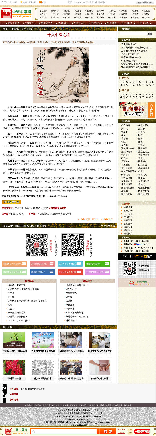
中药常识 (112, 11)
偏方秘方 (43, 14)
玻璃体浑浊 (143, 168)
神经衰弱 (125, 155)
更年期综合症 (127, 148)
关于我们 (28, 405)
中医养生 (146, 17)
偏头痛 (124, 145)
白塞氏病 (125, 174)
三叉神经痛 (126, 151)
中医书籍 (77, 11)
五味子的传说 (14, 378)
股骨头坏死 (126, 184)
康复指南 (128, 227)
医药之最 (41, 29)
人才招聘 (55, 405)
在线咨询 (128, 220)
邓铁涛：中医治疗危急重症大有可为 (77, 378)
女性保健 (134, 17)
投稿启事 (37, 405)
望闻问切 (100, 11)
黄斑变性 (125, 161)
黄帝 (23, 107)
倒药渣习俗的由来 (16, 285)
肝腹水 (141, 132)
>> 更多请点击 (108, 226)
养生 (130, 433)
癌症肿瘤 (125, 125)
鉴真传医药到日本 (42, 378)
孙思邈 (19, 151)
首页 (5, 29)
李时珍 (19, 178)
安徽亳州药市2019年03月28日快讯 (138, 64)
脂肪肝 (141, 128)
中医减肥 (77, 17)
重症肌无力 (143, 151)
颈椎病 (124, 191)
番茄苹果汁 (71, 320)
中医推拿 (112, 14)
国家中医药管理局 (36, 389)
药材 (130, 429)
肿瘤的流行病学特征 (131, 57)
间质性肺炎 (143, 191)
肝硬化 (124, 128)
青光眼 (141, 158)
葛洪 (31, 143)
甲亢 (140, 135)
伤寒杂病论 (17, 137)
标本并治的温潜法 (16, 312)
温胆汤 (69, 297)
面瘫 (140, 141)
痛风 (123, 135)
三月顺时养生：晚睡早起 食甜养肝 (19, 351)
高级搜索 (127, 405)
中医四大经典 (17, 213)
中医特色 (95, 23)
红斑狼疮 (142, 174)
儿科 (10, 160)
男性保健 (123, 17)
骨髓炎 (141, 184)
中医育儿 (112, 17)
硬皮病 (141, 178)
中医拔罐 (55, 14)
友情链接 (82, 405)
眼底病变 (142, 161)
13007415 (148, 244)
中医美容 (89, 17)
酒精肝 (124, 132)
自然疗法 (55, 17)
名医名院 (43, 11)
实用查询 (128, 223)
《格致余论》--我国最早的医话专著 (54, 213)
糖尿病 (124, 138)
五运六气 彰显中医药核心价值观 (23, 289)
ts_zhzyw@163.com (103, 422)
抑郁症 (141, 145)
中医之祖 (19, 208)
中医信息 (62, 23)
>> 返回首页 (107, 219)
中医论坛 (144, 23)
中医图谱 (134, 11)
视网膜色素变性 (128, 171)
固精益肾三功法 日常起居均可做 (75, 351)
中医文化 (146, 11)
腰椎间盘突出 (127, 187)
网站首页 (12, 23)
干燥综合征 (126, 178)
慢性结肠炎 (126, 194)
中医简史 (66, 11)
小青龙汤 (70, 304)
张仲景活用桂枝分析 (17, 316)
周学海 (11, 293)
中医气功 (100, 14)
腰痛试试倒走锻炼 (99, 378)
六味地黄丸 (71, 293)
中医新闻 (89, 11)
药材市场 (55, 11)
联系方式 (46, 405)
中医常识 (78, 23)
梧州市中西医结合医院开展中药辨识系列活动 (110, 351)
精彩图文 (128, 233)
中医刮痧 (77, 14)
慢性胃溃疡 (143, 194)
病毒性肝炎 (143, 125)
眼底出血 (142, 164)
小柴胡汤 (70, 308)
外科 (10, 125)
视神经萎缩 (126, 168)
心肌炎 (141, 171)
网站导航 (100, 405)
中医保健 (111, 23)
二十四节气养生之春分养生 (44, 351)
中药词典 (123, 11)
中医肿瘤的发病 (128, 60)
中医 (51, 190)
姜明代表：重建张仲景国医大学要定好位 (27, 301)
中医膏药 (66, 14)
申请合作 (73, 405)
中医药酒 (134, 14)
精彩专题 (128, 230)
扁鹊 (25, 116)
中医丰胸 (66, 17)
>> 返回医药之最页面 (88, 219)
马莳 (10, 304)
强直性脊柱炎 (144, 187)
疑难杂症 (45, 23)
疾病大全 (29, 23)
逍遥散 (69, 301)
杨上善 (11, 297)
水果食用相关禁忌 (74, 312)
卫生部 (24, 389)
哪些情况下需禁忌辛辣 (77, 285)
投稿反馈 (64, 405)
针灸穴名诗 (71, 289)
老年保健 (100, 17)
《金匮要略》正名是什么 (20, 320)
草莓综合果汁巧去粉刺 (77, 316)
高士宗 (11, 308)
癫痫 (140, 138)
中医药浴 (146, 14)
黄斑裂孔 (125, 164)
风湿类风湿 (126, 181)
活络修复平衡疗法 (130, 54)
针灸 (10, 107)
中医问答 (128, 23)
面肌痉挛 (142, 148)
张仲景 (19, 134)
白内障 (124, 158)
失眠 (123, 141)
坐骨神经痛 (143, 181)
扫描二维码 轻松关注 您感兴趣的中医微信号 (24, 226)
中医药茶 (123, 14)
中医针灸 (43, 17)
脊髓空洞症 (143, 155)
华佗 (23, 125)
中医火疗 (89, 14)
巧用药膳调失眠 (128, 44)
